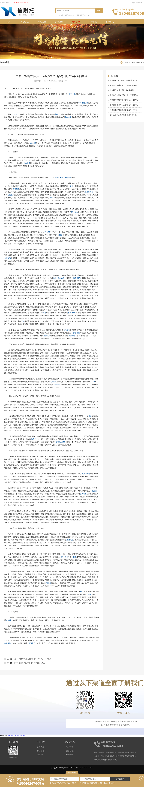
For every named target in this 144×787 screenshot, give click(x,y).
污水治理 (93, 491)
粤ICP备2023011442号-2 (84, 768)
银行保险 (74, 212)
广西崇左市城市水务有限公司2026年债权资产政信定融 (125, 100)
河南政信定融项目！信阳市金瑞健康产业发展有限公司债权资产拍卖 (125, 85)
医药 (22, 321)
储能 (54, 278)
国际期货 (31, 643)
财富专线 (16, 735)
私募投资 (53, 382)
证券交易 (72, 94)
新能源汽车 (60, 442)
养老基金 (76, 333)
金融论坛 (7, 643)
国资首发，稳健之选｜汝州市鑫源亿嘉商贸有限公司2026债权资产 (125, 95)
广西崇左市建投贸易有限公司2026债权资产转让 (125, 110)
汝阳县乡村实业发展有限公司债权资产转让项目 (125, 115)
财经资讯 (76, 21)
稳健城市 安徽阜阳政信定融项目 (122, 90)
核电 (74, 557)
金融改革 (32, 143)
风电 (61, 557)
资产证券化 (86, 474)
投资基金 (16, 189)
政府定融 (42, 21)
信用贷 (33, 439)
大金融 (8, 620)
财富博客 (23, 735)
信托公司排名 (69, 15)
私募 (44, 313)
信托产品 (25, 21)
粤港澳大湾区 (60, 177)
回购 (90, 594)
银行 (71, 186)
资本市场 (68, 117)
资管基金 (59, 21)
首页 (8, 21)
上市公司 (27, 163)
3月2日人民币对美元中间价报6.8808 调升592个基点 (32, 659)
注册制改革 (89, 192)
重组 (56, 114)
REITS (92, 382)
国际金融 (68, 177)
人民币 (52, 198)
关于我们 (93, 21)
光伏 (66, 557)
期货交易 (11, 195)
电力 (82, 591)
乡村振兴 (7, 258)
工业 (69, 295)
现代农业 (83, 494)
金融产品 (69, 540)
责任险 (48, 583)
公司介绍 (40, 747)
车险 (60, 235)
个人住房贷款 (83, 103)
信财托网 (10, 735)
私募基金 (71, 313)
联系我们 (110, 21)
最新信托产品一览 (82, 15)
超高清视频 (77, 278)
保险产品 (72, 336)
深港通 (47, 232)
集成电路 (61, 278)
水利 (90, 416)
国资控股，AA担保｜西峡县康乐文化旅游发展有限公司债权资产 (125, 80)
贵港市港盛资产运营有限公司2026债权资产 (125, 105)
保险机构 (47, 336)
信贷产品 (56, 384)
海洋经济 (66, 330)
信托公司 (14, 114)
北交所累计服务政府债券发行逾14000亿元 (29, 663)
